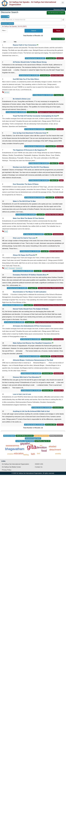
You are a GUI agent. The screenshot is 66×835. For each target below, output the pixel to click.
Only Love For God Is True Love (25, 238)
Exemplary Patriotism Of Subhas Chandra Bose (31, 275)
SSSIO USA (39, 464)
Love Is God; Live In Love (22, 394)
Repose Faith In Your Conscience (25, 45)
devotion (41, 447)
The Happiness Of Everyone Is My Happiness (30, 150)
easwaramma (12, 445)
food (5, 231)
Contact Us (38, 467)
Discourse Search (9, 435)
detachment (55, 449)
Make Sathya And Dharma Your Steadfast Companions (33, 343)
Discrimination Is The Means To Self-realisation (29, 292)
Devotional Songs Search (33, 438)
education (18, 453)
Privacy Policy (6, 470)
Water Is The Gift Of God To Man (24, 201)
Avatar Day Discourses (41, 435)
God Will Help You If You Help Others (26, 79)
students (19, 268)
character (12, 268)
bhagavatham (14, 449)
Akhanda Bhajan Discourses (24, 435)
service (6, 92)
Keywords (5, 17)
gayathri (25, 443)
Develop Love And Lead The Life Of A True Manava (31, 167)
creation (10, 454)
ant (41, 445)
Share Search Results (58, 38)
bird (38, 453)
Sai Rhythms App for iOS (42, 441)
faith (33, 454)
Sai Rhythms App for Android (24, 441)
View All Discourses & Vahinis (56, 12)
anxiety (58, 454)
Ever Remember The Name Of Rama (25, 184)
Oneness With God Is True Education (27, 377)
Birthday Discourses (56, 435)
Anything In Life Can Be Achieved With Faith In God (31, 411)
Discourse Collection (7, 23)
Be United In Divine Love (21, 99)
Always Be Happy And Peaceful (25, 255)
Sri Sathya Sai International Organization (15, 464)
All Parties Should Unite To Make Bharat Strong (29, 62)
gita (31, 446)
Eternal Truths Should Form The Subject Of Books (31, 309)
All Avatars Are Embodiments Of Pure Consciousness (32, 326)
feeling (26, 455)
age (31, 445)
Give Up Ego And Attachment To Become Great (30, 133)
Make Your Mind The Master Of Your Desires (28, 218)
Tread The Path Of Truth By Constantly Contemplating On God (36, 116)
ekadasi (52, 446)
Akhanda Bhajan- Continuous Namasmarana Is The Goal (33, 360)
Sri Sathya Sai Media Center (11, 467)
